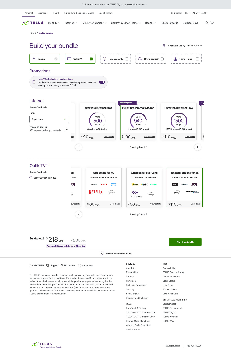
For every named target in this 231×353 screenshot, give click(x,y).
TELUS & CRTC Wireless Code (140, 312)
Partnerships (132, 272)
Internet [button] (69, 23)
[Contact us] (85, 265)
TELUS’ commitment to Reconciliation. (48, 293)
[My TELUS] (200, 13)
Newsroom (131, 280)
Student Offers (170, 289)
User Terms (168, 285)
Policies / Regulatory (136, 285)
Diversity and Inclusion (137, 297)
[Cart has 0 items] (212, 22)
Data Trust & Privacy (136, 308)
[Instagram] (51, 303)
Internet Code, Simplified (138, 320)
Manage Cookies (173, 345)
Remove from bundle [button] (38, 107)
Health (56, 12)
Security (130, 289)
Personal (28, 12)
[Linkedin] (60, 303)
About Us (130, 268)
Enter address (194, 45)
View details (109, 136)
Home (32, 33)
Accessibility (169, 268)
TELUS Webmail (170, 316)
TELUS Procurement (172, 308)
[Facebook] (33, 303)
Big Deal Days (190, 23)
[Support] (176, 13)
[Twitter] (42, 303)
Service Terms (133, 329)
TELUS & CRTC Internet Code (140, 316)
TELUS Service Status (173, 272)
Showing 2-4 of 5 (138, 147)
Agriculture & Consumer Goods (79, 12)
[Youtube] (69, 303)
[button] (206, 23)
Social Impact (105, 12)
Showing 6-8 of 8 (138, 214)
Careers (130, 276)
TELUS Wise (168, 320)
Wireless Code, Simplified (138, 325)
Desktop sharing (170, 293)
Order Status (169, 280)
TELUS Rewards (169, 23)
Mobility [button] (52, 23)
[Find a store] (68, 265)
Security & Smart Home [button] (124, 23)
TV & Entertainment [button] (92, 23)
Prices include (36, 127)
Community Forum (171, 276)
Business (42, 12)
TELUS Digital (169, 312)
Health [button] (149, 23)
